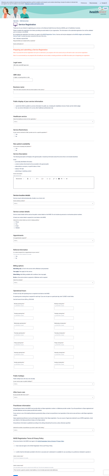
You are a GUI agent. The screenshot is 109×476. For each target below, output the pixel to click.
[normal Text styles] (20, 178)
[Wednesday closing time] (64, 327)
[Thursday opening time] (23, 337)
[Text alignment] (37, 178)
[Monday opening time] (23, 308)
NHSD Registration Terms (49, 34)
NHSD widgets (79, 34)
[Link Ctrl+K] (54, 178)
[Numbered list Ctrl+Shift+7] (50, 178)
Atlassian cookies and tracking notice (34, 3)
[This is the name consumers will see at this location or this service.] (53, 92)
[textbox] (53, 184)
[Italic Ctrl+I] (30, 178)
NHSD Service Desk (24, 21)
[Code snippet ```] (56, 178)
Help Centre (15, 21)
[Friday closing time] (64, 347)
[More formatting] (33, 178)
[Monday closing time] (64, 308)
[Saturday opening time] (23, 357)
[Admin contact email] (53, 470)
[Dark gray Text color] (43, 178)
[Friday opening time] (23, 347)
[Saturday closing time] (64, 357)
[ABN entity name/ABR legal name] (53, 67)
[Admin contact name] (53, 460)
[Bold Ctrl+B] (27, 178)
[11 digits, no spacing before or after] (23, 79)
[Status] (66, 178)
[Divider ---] (64, 178)
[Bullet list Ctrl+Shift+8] (47, 178)
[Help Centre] (4, 8)
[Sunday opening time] (23, 366)
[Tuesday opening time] (23, 318)
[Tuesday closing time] (64, 318)
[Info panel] (59, 178)
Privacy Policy (60, 441)
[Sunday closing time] (64, 366)
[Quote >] (61, 178)
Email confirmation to (18, 43)
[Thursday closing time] (64, 337)
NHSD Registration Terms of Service (47, 441)
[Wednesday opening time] (23, 327)
